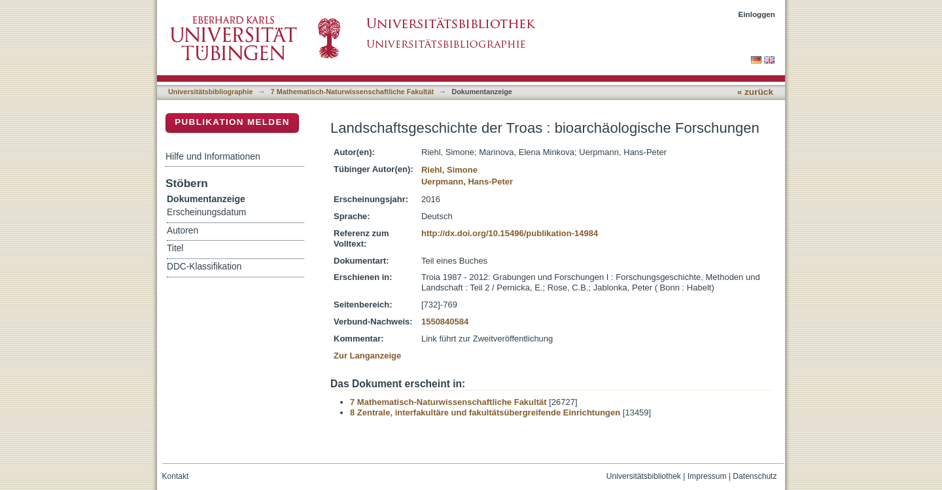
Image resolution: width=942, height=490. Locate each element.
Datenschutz (754, 476)
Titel (175, 248)
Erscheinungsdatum (206, 212)
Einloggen (757, 14)
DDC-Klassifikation (204, 266)
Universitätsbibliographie (210, 92)
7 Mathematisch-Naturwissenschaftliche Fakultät (352, 92)
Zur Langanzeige (367, 355)
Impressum (707, 476)
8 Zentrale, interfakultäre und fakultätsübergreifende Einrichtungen (485, 412)
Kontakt (175, 476)
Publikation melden (232, 122)
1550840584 (444, 321)
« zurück (755, 92)
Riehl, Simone (449, 170)
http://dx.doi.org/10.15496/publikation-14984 (509, 233)
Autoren (182, 231)
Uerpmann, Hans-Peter (467, 181)
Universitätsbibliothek (643, 476)
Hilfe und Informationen (213, 156)
